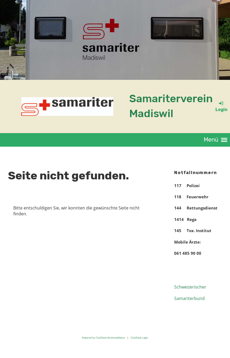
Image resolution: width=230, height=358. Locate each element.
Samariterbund (189, 298)
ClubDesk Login (139, 337)
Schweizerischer (190, 287)
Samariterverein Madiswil (171, 106)
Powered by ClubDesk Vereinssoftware (103, 337)
